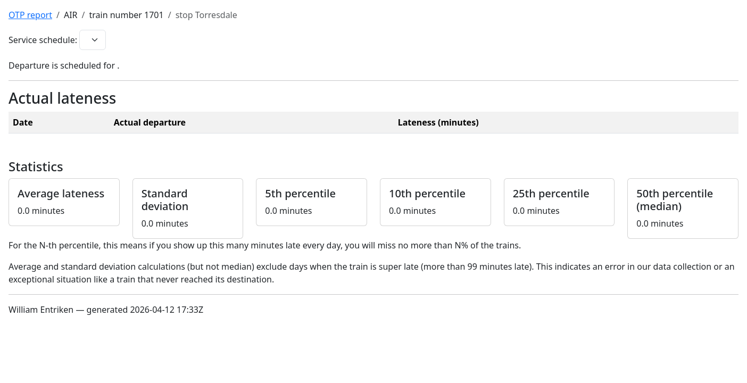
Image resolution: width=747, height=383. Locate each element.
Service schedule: (43, 40)
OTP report (30, 15)
